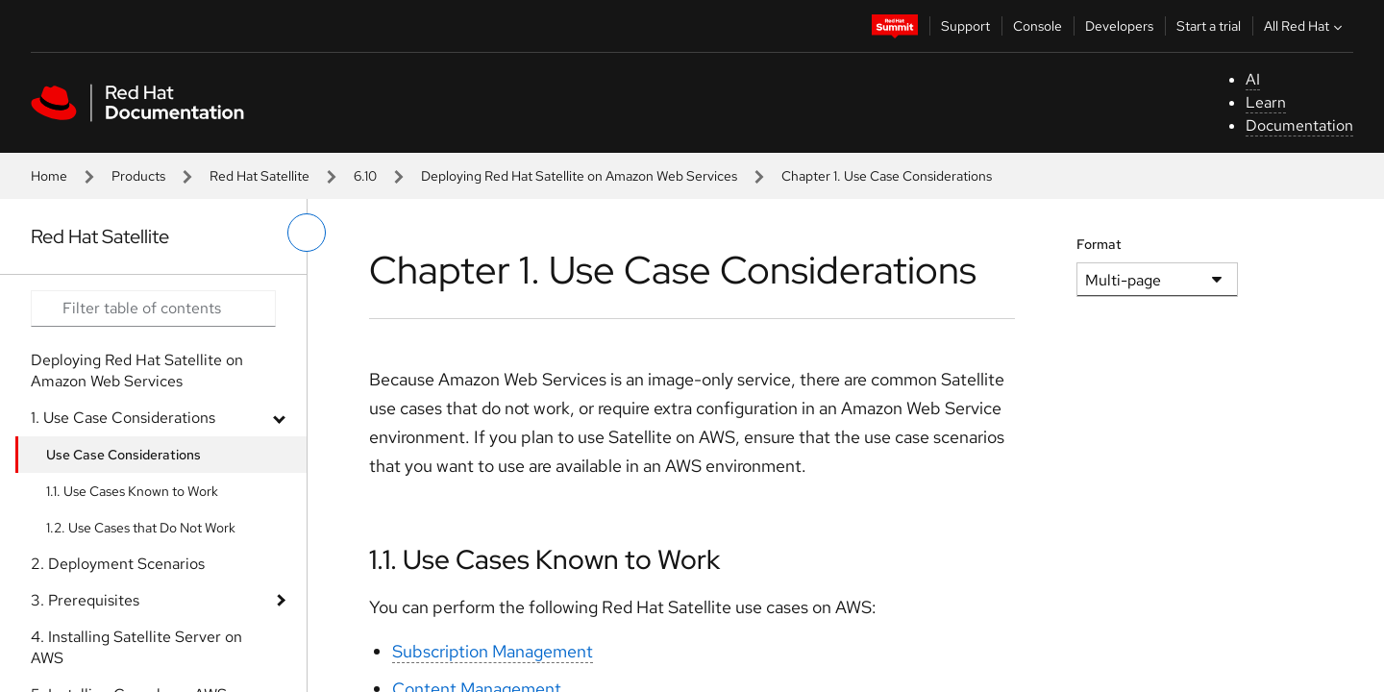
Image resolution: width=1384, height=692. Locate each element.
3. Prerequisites (85, 600)
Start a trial (1208, 26)
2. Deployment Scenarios (118, 564)
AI (1253, 79)
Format (1099, 244)
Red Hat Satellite (259, 176)
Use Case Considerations (123, 454)
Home (49, 176)
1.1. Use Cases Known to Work (132, 491)
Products (138, 176)
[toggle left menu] (306, 232)
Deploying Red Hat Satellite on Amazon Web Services (579, 176)
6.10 (365, 176)
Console (1037, 26)
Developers (1119, 26)
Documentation (1299, 125)
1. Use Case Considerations (123, 418)
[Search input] (153, 308)
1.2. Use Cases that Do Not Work (140, 527)
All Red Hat (1305, 26)
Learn (1266, 102)
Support (965, 26)
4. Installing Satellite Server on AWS (136, 647)
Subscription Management (492, 651)
